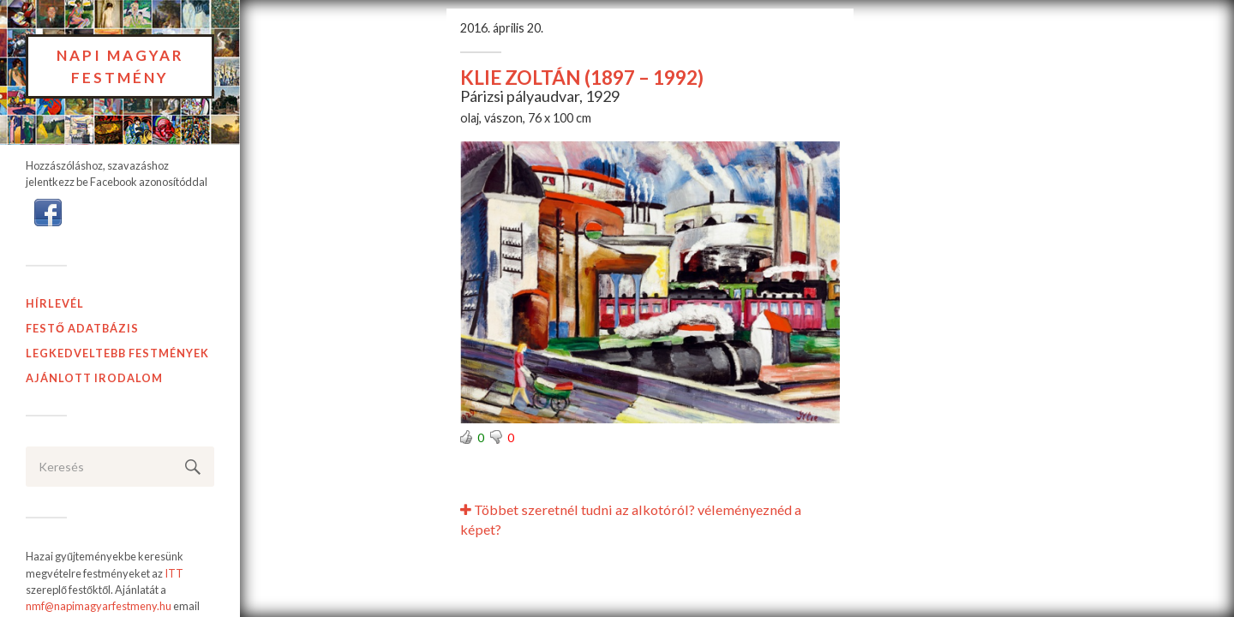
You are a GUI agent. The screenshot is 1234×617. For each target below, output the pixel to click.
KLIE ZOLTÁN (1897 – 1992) (582, 77)
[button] (48, 212)
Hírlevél (55, 303)
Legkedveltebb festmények (117, 353)
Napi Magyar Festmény (120, 66)
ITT (174, 573)
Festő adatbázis (82, 328)
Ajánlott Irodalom (94, 378)
